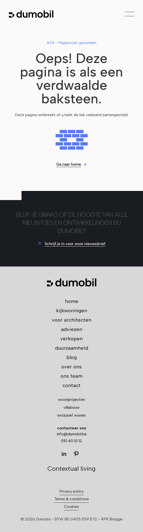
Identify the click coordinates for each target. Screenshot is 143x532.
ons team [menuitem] (71, 376)
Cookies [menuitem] (71, 506)
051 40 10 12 (71, 440)
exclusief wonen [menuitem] (71, 415)
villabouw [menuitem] (71, 407)
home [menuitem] (71, 301)
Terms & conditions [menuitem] (71, 499)
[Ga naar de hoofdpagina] (31, 14)
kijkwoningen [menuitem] (71, 310)
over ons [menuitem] (71, 367)
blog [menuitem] (71, 357)
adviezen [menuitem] (71, 329)
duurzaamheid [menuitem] (71, 348)
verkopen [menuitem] (71, 339)
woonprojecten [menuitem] (71, 399)
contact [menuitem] (71, 385)
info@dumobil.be (72, 434)
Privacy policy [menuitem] (71, 491)
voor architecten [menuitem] (71, 320)
